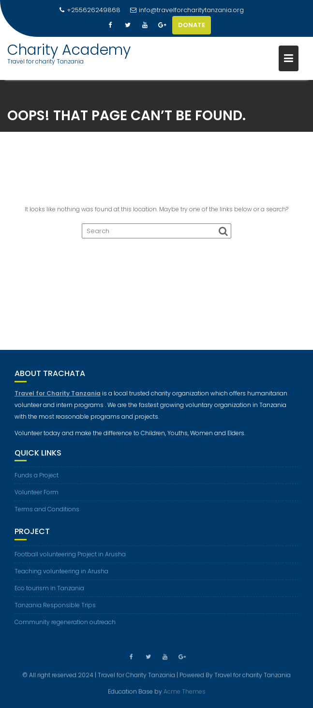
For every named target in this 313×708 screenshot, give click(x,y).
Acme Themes (185, 691)
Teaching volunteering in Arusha (61, 571)
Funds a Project (37, 475)
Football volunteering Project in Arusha (70, 554)
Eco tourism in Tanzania (49, 588)
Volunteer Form (37, 492)
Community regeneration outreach (65, 622)
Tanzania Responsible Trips (55, 605)
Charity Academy (69, 50)
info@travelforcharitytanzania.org (187, 10)
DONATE (191, 25)
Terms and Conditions (47, 509)
